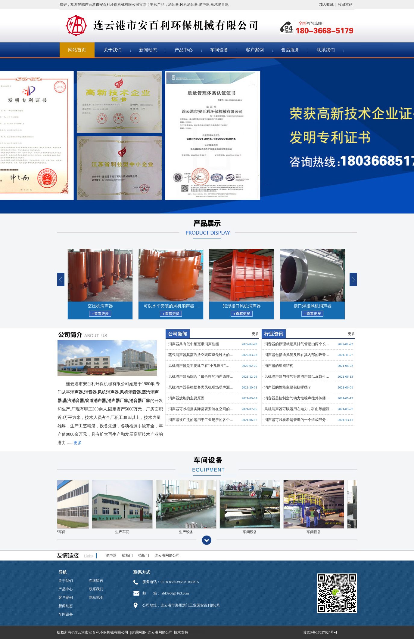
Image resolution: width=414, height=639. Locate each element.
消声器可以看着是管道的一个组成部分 (295, 420)
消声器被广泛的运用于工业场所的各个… (200, 420)
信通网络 (138, 632)
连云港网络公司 (167, 555)
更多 (255, 334)
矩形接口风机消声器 (242, 306)
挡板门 (143, 555)
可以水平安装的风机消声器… (171, 306)
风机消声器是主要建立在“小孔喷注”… (198, 366)
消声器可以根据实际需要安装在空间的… (200, 409)
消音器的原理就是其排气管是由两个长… (296, 344)
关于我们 (113, 50)
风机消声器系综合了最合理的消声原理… (200, 376)
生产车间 (117, 532)
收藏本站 (345, 4)
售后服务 (290, 50)
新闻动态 (148, 50)
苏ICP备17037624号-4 (320, 632)
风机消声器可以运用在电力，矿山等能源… (298, 409)
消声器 (204, 4)
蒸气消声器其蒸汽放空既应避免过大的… (200, 355)
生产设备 (181, 532)
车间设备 (219, 50)
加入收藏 (326, 4)
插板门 (127, 555)
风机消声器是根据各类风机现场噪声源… (200, 387)
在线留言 (96, 581)
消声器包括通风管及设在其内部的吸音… (296, 355)
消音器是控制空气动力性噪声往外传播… (296, 398)
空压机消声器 (100, 306)
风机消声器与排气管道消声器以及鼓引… (296, 376)
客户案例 (255, 50)
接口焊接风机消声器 (313, 306)
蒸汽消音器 (219, 4)
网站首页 (77, 50)
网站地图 (96, 597)
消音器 (173, 4)
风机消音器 (189, 4)
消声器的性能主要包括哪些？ (287, 387)
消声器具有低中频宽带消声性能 (193, 344)
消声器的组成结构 (278, 366)
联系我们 (326, 50)
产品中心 (184, 50)
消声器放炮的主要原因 (186, 398)
